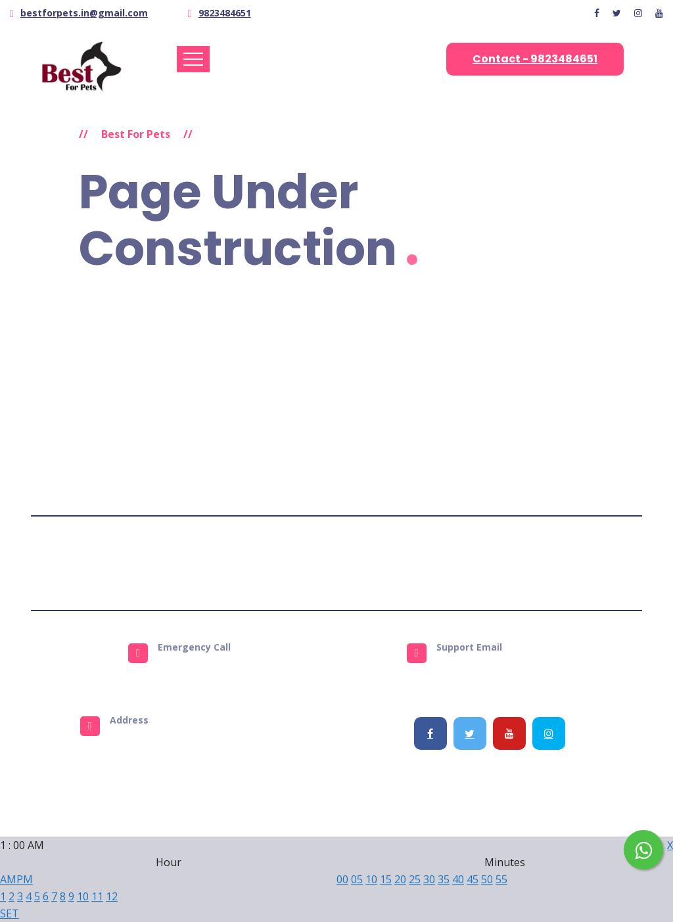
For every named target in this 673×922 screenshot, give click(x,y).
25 (415, 879)
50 (487, 879)
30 (429, 879)
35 (444, 879)
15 (386, 879)
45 (472, 879)
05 (357, 879)
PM (24, 879)
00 (342, 879)
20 (400, 879)
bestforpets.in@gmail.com (84, 13)
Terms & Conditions (229, 563)
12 (112, 896)
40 (458, 879)
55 (501, 879)
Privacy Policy (320, 563)
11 (97, 896)
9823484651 (224, 13)
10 (83, 896)
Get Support (464, 563)
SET (9, 913)
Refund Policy (394, 563)
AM (8, 879)
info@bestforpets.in (504, 669)
